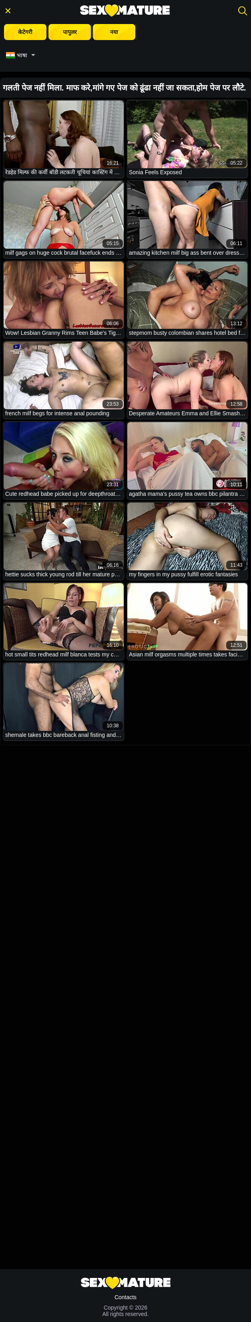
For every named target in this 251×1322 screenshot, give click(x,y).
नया (114, 32)
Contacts (125, 1297)
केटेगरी (25, 32)
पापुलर (70, 32)
